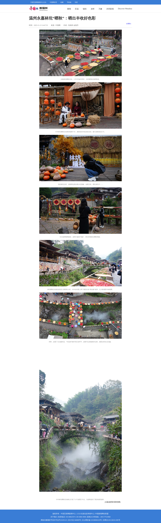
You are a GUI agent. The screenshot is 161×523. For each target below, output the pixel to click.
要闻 (69, 9)
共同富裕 (110, 9)
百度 (76, 2)
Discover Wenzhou (125, 9)
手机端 (69, 2)
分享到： (129, 23)
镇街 (85, 9)
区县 (77, 9)
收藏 (62, 2)
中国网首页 (53, 2)
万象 (100, 9)
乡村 (92, 9)
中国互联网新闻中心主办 (38, 2)
